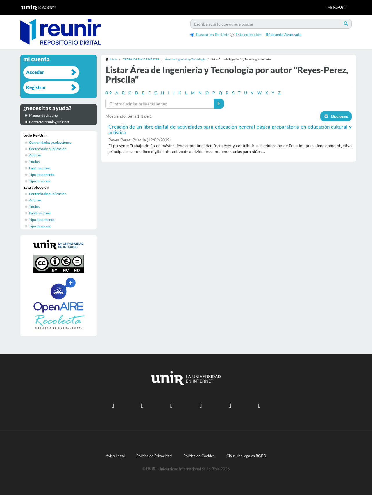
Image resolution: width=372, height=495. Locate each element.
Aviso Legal (115, 456)
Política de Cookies (199, 456)
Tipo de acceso (40, 181)
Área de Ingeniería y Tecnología (185, 59)
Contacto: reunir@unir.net (49, 122)
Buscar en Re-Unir (209, 34)
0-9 (108, 92)
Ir (218, 103)
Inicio (113, 59)
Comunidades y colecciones (50, 142)
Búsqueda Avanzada (283, 34)
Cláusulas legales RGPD (246, 456)
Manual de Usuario (43, 115)
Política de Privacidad (154, 456)
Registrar (36, 87)
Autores (35, 155)
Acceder (35, 72)
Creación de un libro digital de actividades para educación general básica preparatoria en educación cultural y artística (230, 129)
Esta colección (246, 34)
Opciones (336, 116)
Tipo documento (41, 174)
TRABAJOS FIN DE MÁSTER (141, 59)
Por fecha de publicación (48, 149)
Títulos (34, 161)
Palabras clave (40, 168)
